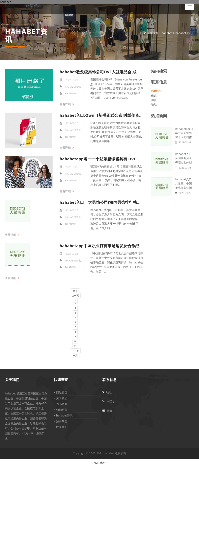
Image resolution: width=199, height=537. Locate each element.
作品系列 (60, 404)
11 (75, 346)
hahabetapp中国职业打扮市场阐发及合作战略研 (103, 245)
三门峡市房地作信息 (183, 380)
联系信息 (109, 379)
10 (75, 341)
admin (72, 93)
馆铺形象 (60, 410)
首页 (75, 290)
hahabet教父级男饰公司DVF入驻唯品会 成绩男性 (104, 72)
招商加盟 (60, 421)
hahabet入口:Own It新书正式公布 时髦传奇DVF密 (105, 115)
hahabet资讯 (183, 33)
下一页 (75, 350)
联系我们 (60, 427)
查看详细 (65, 104)
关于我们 (12, 379)
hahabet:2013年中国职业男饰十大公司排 (184, 133)
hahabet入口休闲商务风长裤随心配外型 (183, 158)
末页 (75, 355)
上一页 (75, 295)
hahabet (12, 6)
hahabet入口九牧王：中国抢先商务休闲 (183, 183)
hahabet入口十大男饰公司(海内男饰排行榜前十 (102, 202)
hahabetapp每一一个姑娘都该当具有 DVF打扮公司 (106, 159)
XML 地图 (99, 463)
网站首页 (60, 392)
